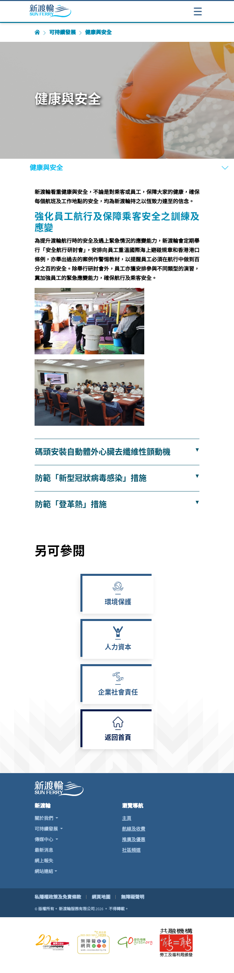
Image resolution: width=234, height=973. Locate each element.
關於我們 (44, 818)
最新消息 (44, 850)
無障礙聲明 (132, 897)
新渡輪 (43, 806)
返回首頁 (118, 738)
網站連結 (44, 871)
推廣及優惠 (133, 839)
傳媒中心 (44, 839)
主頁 (126, 818)
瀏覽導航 (132, 806)
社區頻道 (131, 850)
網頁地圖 (101, 897)
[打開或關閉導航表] (197, 11)
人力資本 (118, 648)
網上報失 (44, 861)
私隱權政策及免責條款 (58, 897)
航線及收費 (133, 829)
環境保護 (118, 603)
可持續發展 (62, 32)
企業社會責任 (118, 693)
